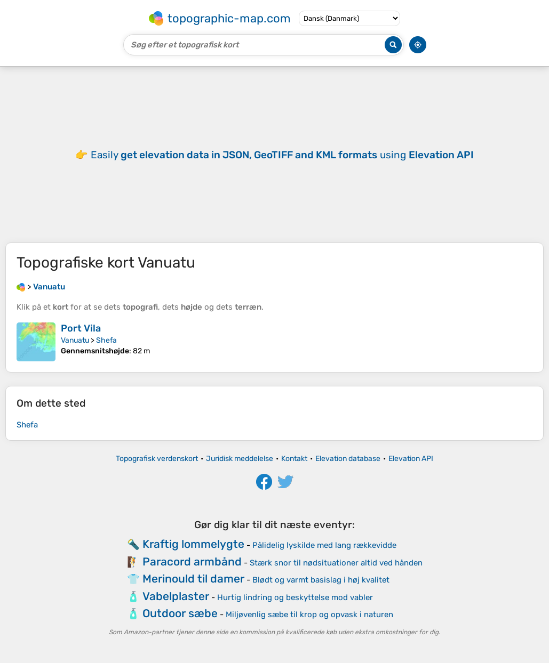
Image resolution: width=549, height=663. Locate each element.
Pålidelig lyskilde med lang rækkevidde (324, 545)
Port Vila (81, 328)
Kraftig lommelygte (193, 544)
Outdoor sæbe (180, 613)
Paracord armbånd (192, 561)
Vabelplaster (175, 596)
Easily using (282, 155)
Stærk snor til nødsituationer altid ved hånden (336, 563)
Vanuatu (75, 340)
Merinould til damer (193, 578)
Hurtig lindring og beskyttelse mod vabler (295, 597)
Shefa (106, 340)
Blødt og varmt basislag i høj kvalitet (320, 580)
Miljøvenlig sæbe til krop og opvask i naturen (309, 614)
